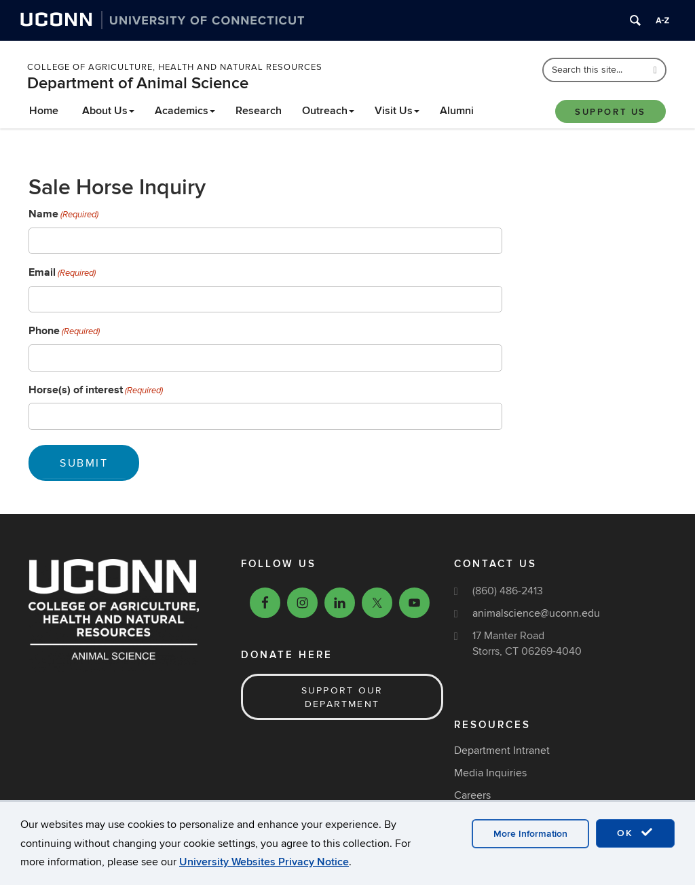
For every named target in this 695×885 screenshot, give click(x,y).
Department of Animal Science (137, 83)
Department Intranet (502, 750)
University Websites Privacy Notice (264, 862)
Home (43, 111)
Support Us (610, 112)
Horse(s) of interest (96, 389)
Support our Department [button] (342, 697)
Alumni (457, 111)
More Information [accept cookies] (530, 833)
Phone (64, 330)
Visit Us (397, 111)
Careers (472, 795)
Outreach (328, 111)
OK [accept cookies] (635, 833)
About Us (108, 111)
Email (62, 272)
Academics (185, 111)
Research (259, 111)
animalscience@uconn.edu (536, 613)
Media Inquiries (490, 773)
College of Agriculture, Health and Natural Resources (174, 67)
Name (63, 213)
